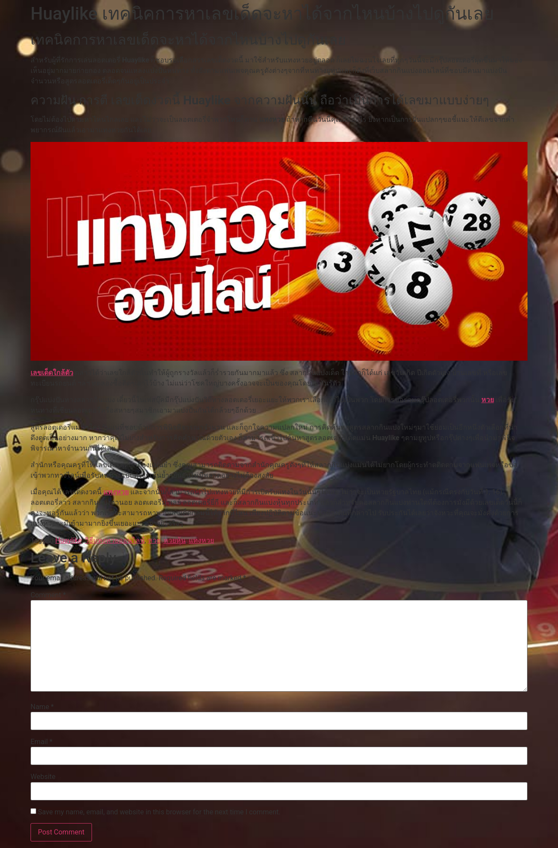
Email (41, 741)
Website (43, 776)
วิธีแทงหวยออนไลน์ (115, 540)
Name (42, 706)
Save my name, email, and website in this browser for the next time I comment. (159, 812)
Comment (48, 595)
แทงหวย (116, 492)
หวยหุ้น (174, 540)
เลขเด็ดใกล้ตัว (52, 373)
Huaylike (68, 540)
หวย (487, 400)
